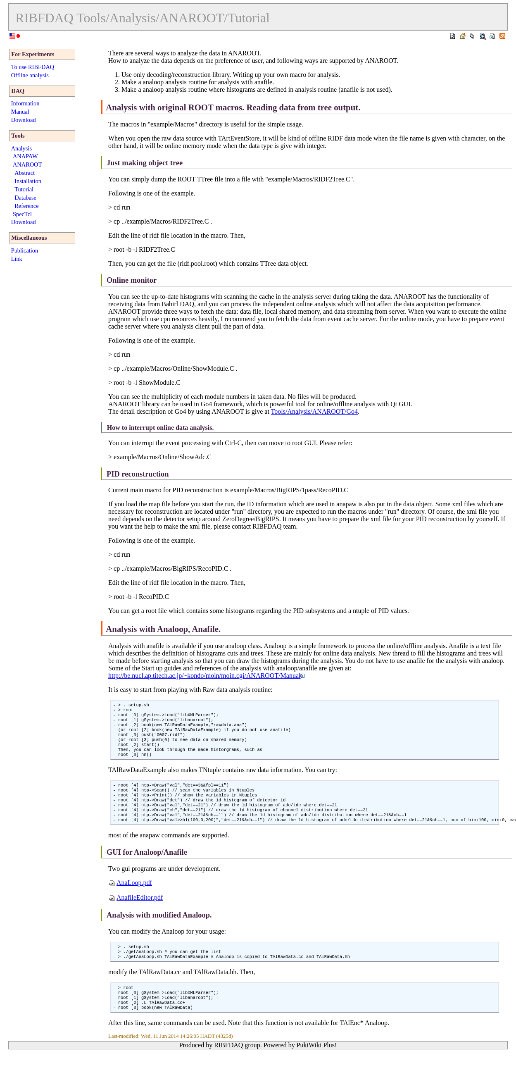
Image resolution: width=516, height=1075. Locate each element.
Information (25, 103)
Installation (27, 181)
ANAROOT (27, 164)
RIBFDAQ (44, 17)
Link (16, 258)
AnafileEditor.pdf (135, 913)
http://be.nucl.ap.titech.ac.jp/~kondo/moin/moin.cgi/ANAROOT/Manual (206, 675)
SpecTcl (22, 214)
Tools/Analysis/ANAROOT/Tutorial (173, 17)
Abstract (24, 172)
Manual (20, 111)
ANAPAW (25, 156)
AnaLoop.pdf (130, 898)
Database (25, 197)
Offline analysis (30, 75)
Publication (24, 250)
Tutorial (23, 189)
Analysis (21, 148)
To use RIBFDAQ (33, 67)
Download (23, 120)
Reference (26, 206)
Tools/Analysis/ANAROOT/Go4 (314, 411)
